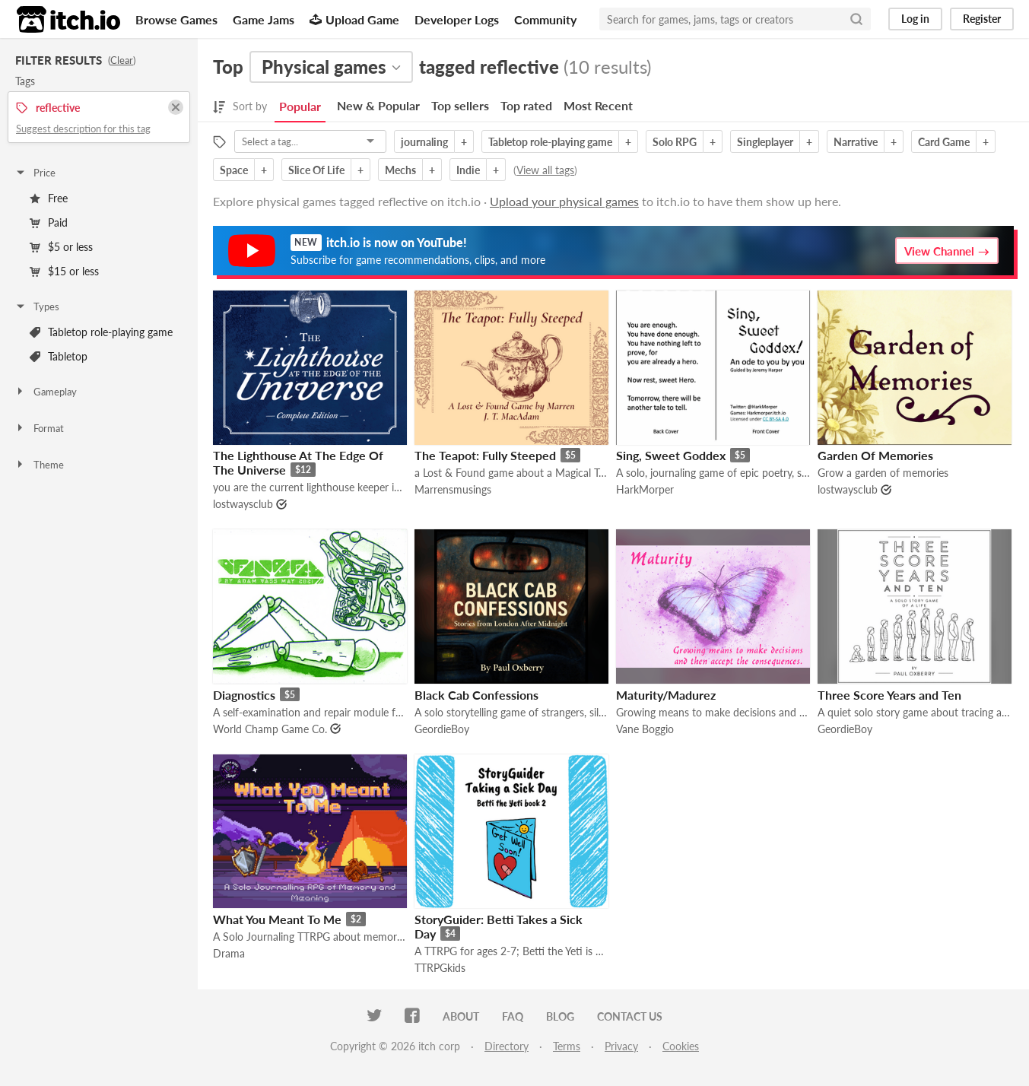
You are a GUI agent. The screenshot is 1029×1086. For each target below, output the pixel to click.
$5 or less (61, 246)
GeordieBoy (441, 728)
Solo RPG (675, 141)
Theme (39, 465)
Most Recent (598, 105)
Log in (915, 18)
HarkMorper (645, 489)
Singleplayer (765, 141)
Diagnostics (244, 694)
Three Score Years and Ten (889, 694)
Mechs (400, 170)
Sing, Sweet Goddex (671, 455)
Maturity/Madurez (666, 694)
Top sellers (460, 105)
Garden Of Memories (875, 455)
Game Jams (263, 19)
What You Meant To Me (277, 919)
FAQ (512, 1016)
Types (36, 306)
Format (39, 428)
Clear (121, 60)
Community (545, 19)
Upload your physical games (564, 201)
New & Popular (378, 105)
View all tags (545, 170)
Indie (468, 170)
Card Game (944, 141)
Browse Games (176, 19)
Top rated (526, 105)
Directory (506, 1046)
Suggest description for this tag (83, 128)
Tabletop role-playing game (101, 331)
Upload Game (354, 19)
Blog (560, 1016)
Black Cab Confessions (476, 694)
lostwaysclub (243, 503)
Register (982, 18)
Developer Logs (456, 19)
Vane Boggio (645, 728)
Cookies (680, 1046)
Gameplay (45, 392)
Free (49, 198)
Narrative (856, 141)
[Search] (856, 19)
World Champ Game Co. (270, 728)
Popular (300, 106)
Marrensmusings (452, 489)
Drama (229, 953)
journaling (424, 141)
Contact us (629, 1016)
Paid (49, 222)
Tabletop (58, 356)
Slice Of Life (316, 170)
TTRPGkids (439, 967)
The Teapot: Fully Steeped (485, 455)
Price (35, 173)
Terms (566, 1046)
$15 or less (64, 271)
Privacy (621, 1046)
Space (234, 170)
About (461, 1016)
